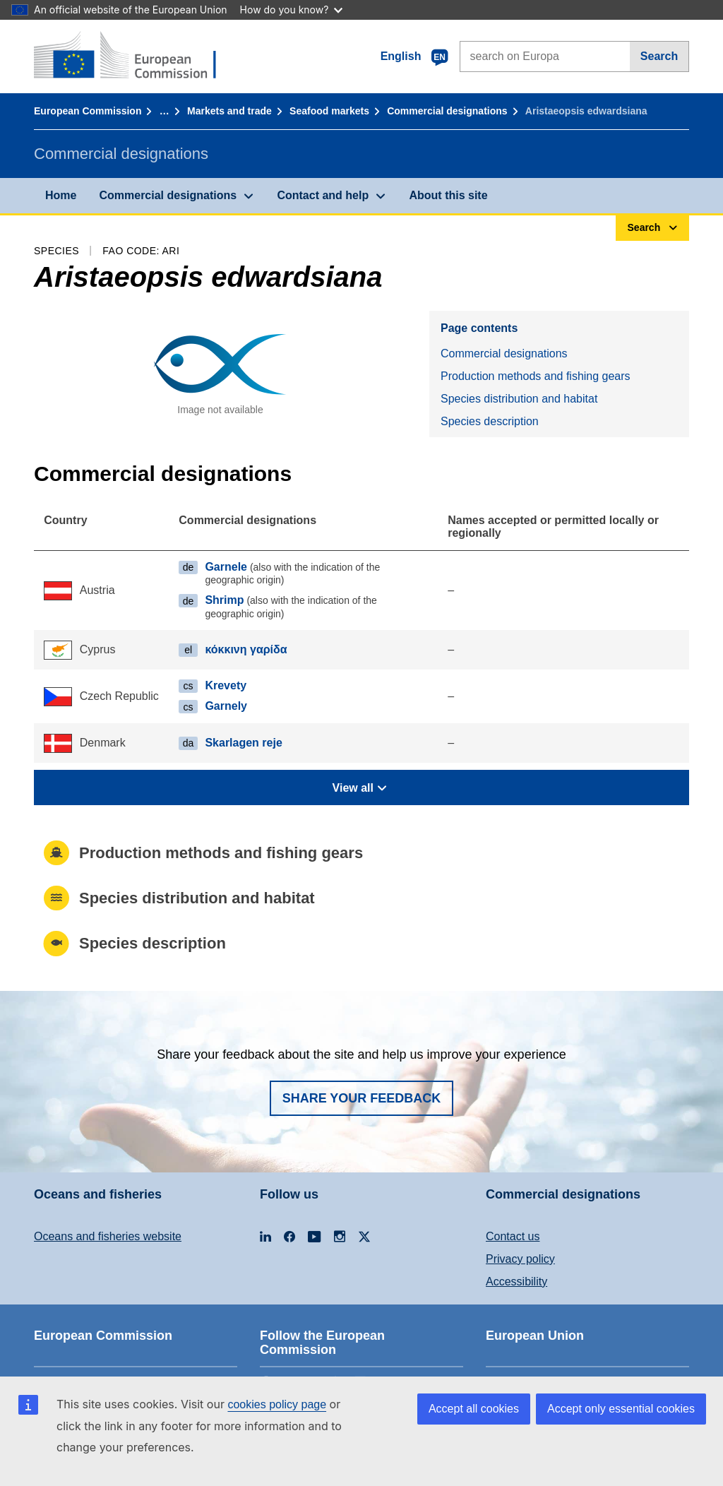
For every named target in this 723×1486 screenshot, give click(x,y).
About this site (448, 195)
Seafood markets (329, 111)
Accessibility (516, 1282)
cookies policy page (276, 1404)
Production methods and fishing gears (536, 376)
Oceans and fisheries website (107, 1236)
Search (659, 56)
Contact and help (323, 195)
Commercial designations (447, 111)
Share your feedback (361, 1098)
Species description (490, 421)
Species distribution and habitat (519, 399)
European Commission (87, 111)
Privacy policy (520, 1259)
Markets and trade (229, 111)
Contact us (512, 1236)
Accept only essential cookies (621, 1409)
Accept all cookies (474, 1409)
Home (60, 195)
